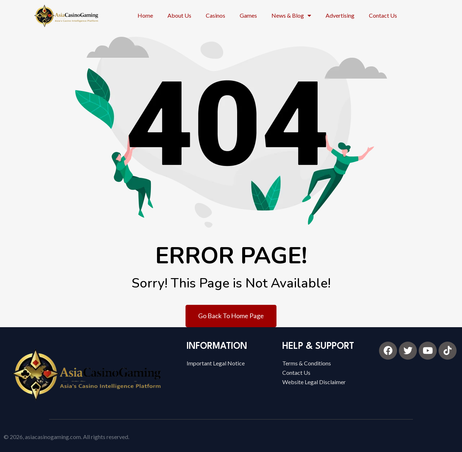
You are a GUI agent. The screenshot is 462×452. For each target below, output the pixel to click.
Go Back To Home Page (231, 316)
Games (248, 15)
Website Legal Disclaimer (314, 381)
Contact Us (383, 15)
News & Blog (291, 15)
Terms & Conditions (306, 363)
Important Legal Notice (216, 363)
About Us (179, 15)
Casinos (215, 15)
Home (145, 15)
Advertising (340, 15)
